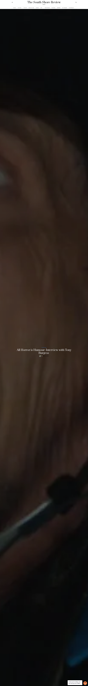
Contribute (71, 7)
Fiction (19, 7)
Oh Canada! (64, 7)
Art (41, 7)
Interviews (47, 7)
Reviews (53, 7)
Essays (37, 7)
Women (58, 7)
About (14, 7)
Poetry (25, 7)
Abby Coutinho (46, 355)
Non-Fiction (31, 7)
